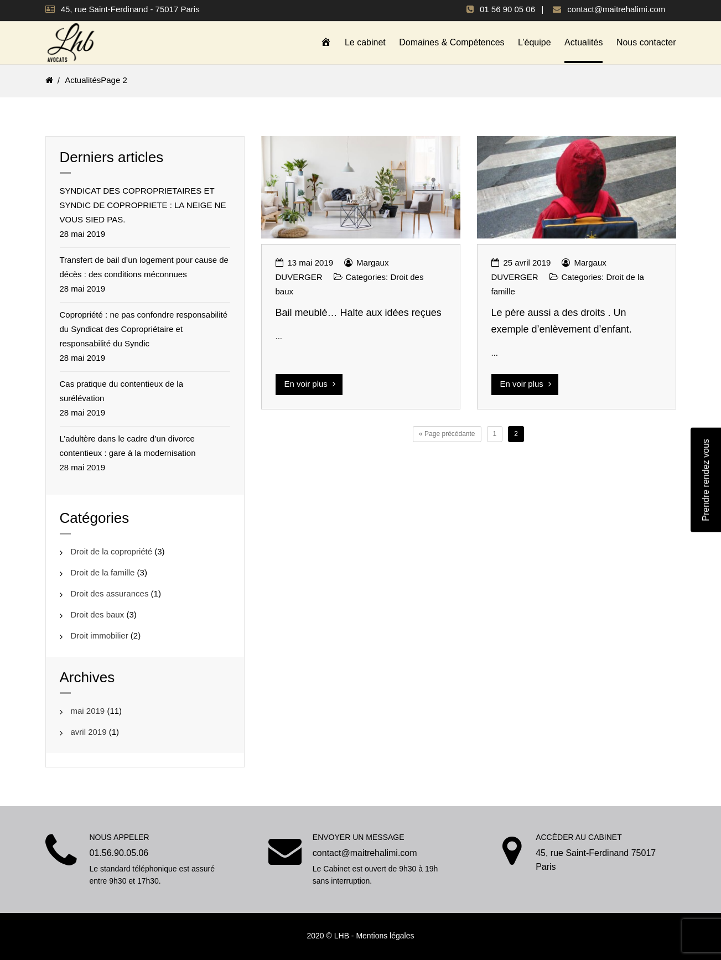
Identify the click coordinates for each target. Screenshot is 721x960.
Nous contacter (646, 42)
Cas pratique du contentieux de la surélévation (121, 390)
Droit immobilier (99, 635)
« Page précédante (447, 433)
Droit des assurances (110, 593)
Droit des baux (98, 614)
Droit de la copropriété (112, 551)
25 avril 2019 (527, 262)
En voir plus (310, 383)
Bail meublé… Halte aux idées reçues (359, 312)
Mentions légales (385, 935)
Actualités (583, 42)
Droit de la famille (103, 572)
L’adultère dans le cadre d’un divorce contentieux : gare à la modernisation (128, 445)
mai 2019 (88, 710)
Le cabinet (365, 42)
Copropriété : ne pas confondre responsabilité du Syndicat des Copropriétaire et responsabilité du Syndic (144, 328)
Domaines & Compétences (451, 42)
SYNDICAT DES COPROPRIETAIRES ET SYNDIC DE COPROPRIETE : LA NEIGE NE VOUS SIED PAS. (143, 204)
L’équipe (534, 42)
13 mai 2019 (311, 262)
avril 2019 (89, 731)
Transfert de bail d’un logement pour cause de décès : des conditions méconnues (144, 266)
